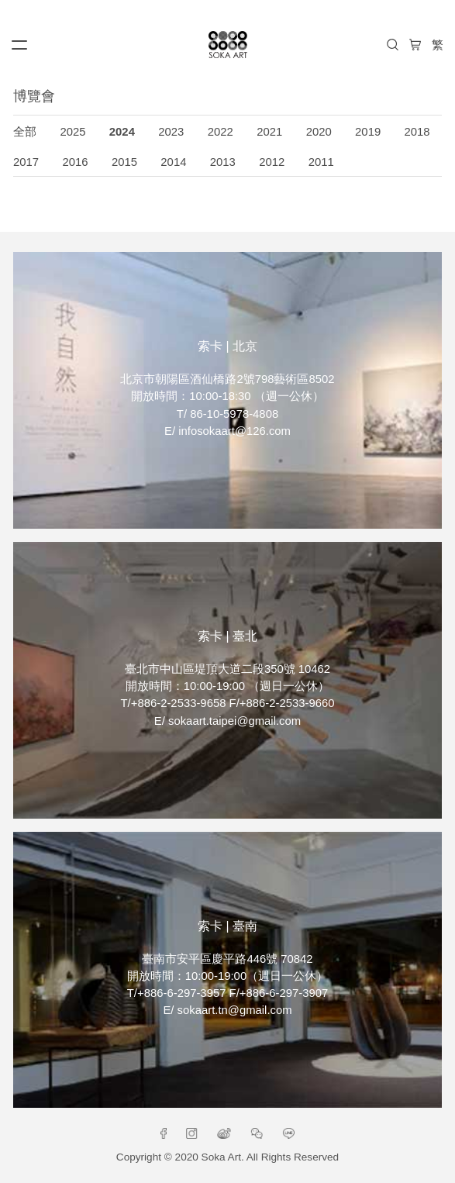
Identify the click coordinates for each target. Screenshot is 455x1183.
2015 (124, 162)
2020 (319, 132)
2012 (271, 162)
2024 (122, 132)
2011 (321, 162)
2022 (220, 132)
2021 (269, 132)
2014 (173, 162)
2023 (171, 132)
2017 (26, 162)
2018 (417, 132)
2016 (75, 162)
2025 (72, 132)
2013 (223, 162)
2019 (368, 132)
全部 (24, 132)
